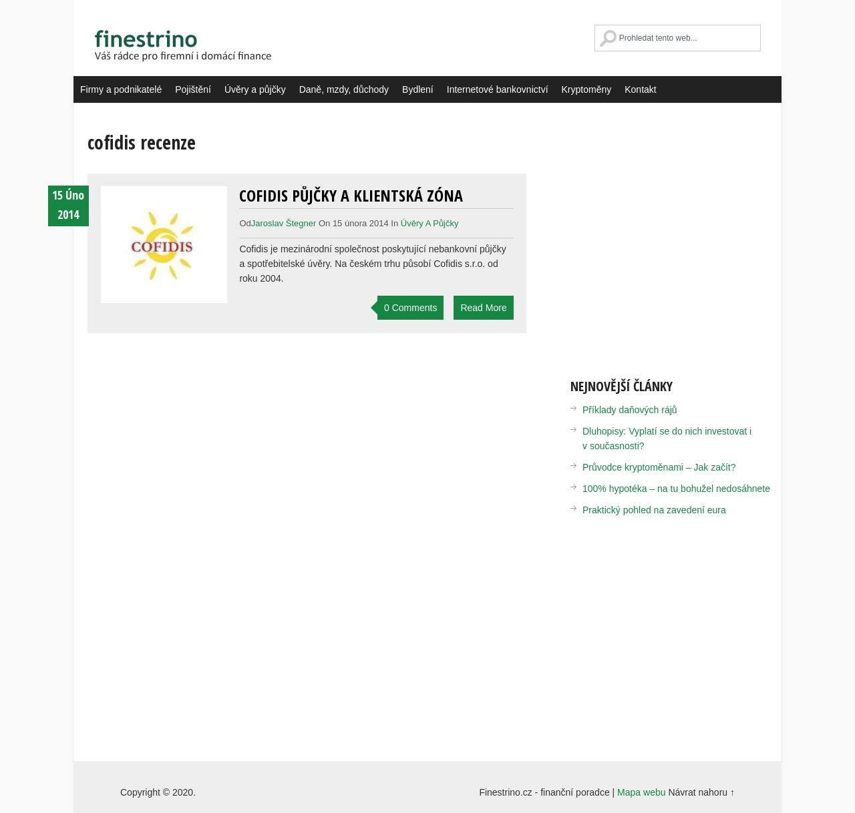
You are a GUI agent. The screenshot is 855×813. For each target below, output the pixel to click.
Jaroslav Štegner (284, 223)
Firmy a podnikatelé (121, 89)
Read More (483, 307)
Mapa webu (641, 792)
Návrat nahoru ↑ (701, 792)
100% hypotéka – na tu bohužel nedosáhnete (676, 488)
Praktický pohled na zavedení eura (654, 510)
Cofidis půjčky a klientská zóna (351, 195)
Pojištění (193, 89)
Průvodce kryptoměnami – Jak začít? (659, 467)
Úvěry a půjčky (255, 89)
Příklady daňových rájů (629, 409)
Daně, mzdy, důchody (344, 89)
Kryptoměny (587, 89)
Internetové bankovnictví (497, 89)
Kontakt (640, 89)
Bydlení (418, 89)
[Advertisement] (682, 240)
